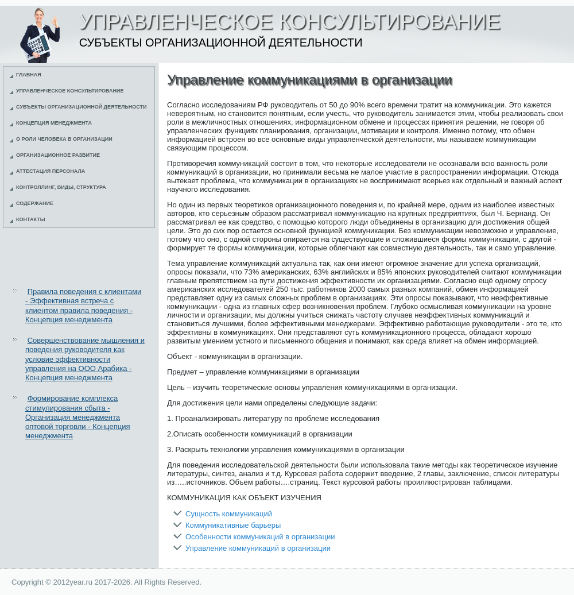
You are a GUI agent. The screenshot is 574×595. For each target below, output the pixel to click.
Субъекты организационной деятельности (81, 107)
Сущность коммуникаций (228, 513)
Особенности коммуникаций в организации (260, 536)
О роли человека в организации (64, 139)
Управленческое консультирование (70, 91)
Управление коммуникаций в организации (258, 548)
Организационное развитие (58, 155)
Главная (28, 75)
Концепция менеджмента (54, 123)
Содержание (34, 203)
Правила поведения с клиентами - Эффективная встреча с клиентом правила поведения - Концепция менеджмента (83, 305)
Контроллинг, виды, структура (61, 187)
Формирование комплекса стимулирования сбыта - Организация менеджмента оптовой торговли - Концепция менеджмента (77, 417)
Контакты (30, 219)
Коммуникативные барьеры (233, 525)
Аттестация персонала (50, 171)
